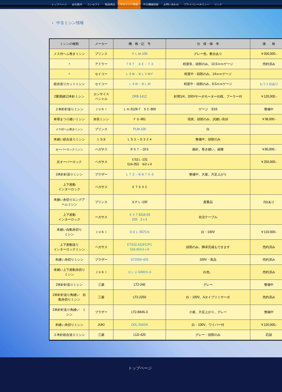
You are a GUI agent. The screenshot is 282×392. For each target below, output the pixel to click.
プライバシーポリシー (196, 4)
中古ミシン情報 (129, 4)
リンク (218, 4)
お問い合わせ (171, 4)
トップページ (59, 4)
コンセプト (93, 4)
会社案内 (77, 4)
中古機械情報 (150, 4)
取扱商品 (110, 4)
